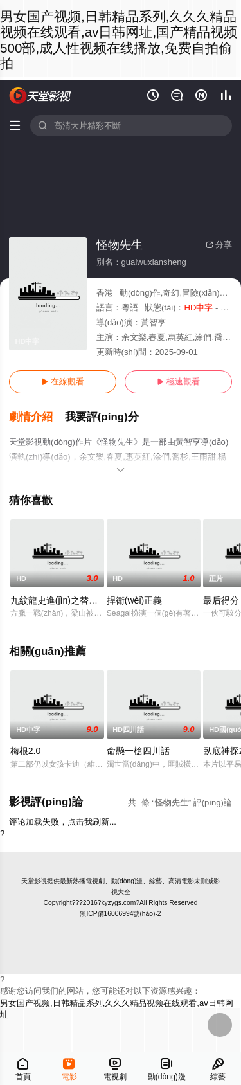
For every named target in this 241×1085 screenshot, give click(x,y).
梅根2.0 (25, 751)
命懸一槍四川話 (138, 751)
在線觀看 (62, 381)
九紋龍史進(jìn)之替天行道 (63, 600)
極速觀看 (178, 381)
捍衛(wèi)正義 (134, 600)
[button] (37, 417)
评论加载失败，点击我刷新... (62, 822)
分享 (219, 244)
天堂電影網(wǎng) (40, 95)
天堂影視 (34, 880)
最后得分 (221, 600)
